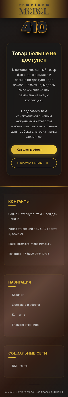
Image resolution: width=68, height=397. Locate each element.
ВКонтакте (20, 366)
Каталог (18, 295)
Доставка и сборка (26, 304)
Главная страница (25, 325)
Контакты (19, 314)
